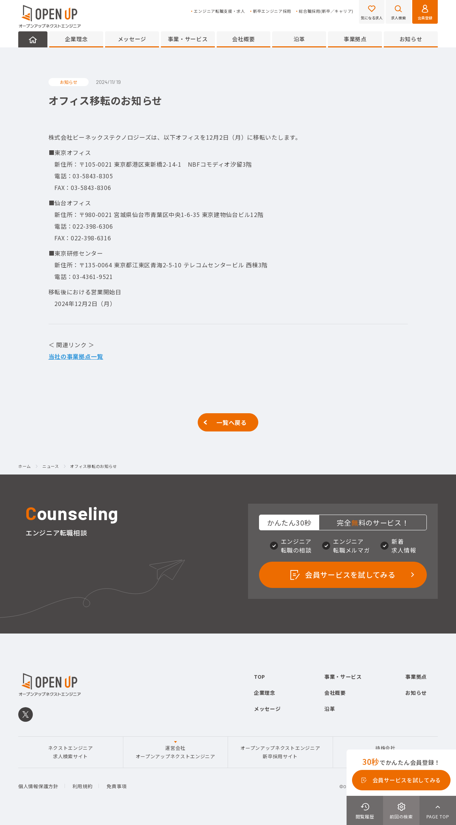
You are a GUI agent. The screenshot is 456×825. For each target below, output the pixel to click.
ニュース (50, 466)
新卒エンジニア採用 (272, 11)
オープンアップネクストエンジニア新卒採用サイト (280, 751)
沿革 (299, 39)
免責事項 (117, 786)
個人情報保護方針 (38, 786)
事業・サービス (188, 39)
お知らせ (410, 39)
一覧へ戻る (231, 422)
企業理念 (76, 39)
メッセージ (132, 39)
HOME (32, 39)
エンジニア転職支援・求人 (219, 11)
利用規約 (83, 786)
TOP (259, 676)
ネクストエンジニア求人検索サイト (70, 751)
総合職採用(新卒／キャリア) (326, 11)
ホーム (24, 466)
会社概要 (243, 39)
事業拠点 (355, 39)
